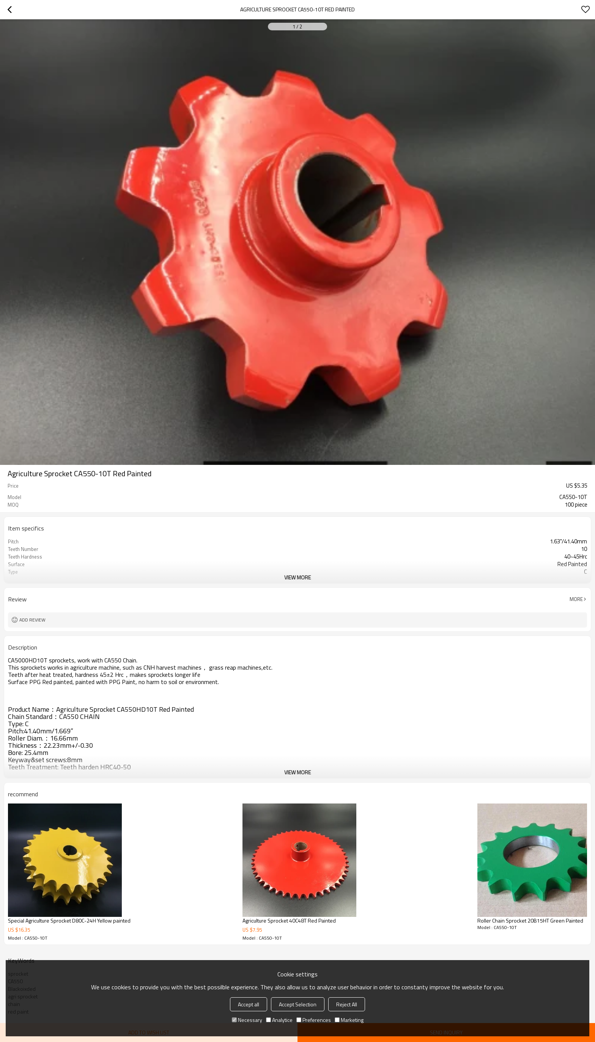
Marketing (349, 1020)
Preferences (313, 1020)
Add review (32, 619)
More (576, 599)
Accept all (248, 1004)
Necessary (247, 1020)
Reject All (346, 1004)
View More (297, 577)
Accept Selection (297, 1004)
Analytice (279, 1020)
